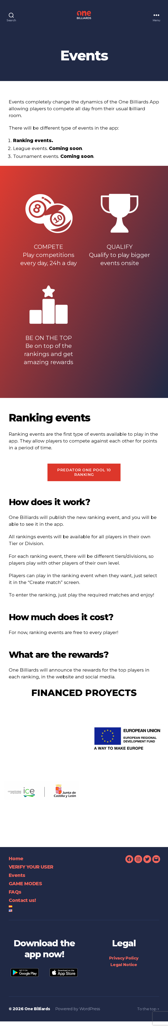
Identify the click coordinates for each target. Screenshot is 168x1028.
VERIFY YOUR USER (35, 873)
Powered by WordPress (79, 1015)
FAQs (16, 898)
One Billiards (38, 1015)
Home (17, 865)
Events (18, 881)
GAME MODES (27, 890)
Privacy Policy (123, 964)
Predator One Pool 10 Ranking (84, 478)
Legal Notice (123, 971)
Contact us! (24, 906)
